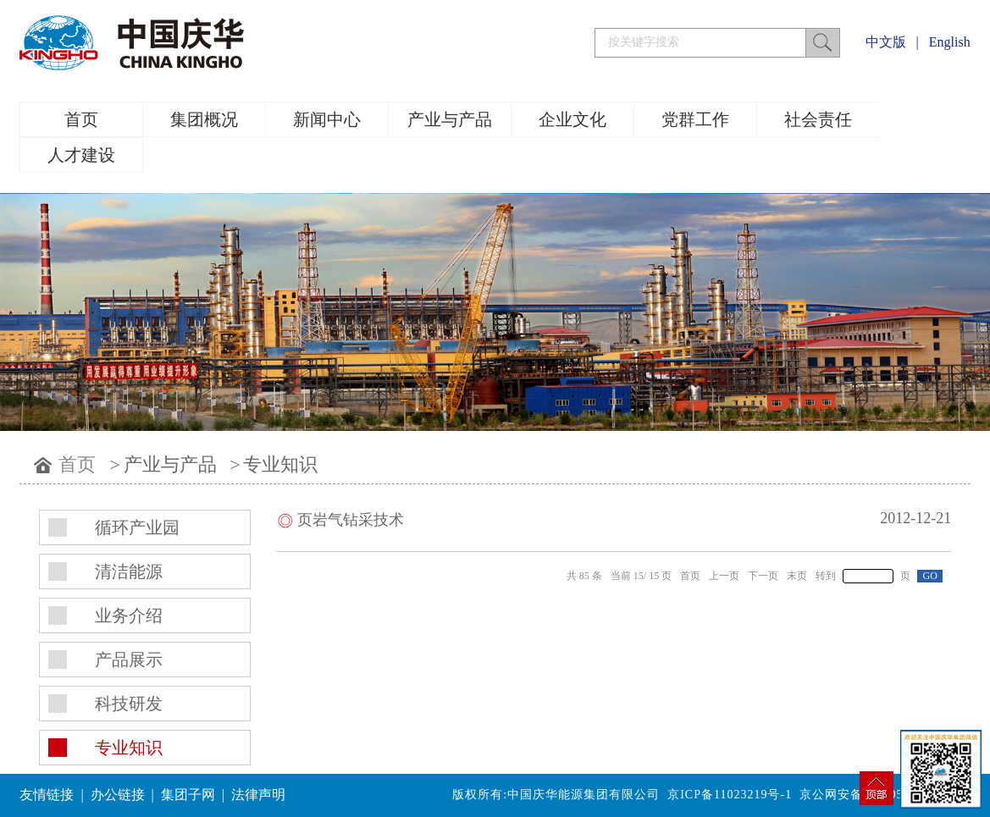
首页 (81, 119)
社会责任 (818, 119)
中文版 (886, 42)
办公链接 (118, 794)
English (950, 42)
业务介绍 (129, 615)
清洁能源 (129, 571)
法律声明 (258, 794)
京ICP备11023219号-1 (729, 794)
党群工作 (695, 119)
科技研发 (129, 703)
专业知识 (280, 464)
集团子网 (188, 794)
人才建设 (81, 155)
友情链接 (46, 794)
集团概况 (204, 119)
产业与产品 (449, 119)
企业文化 (572, 119)
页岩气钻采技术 (350, 519)
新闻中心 (327, 119)
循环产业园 (137, 527)
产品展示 (129, 659)
